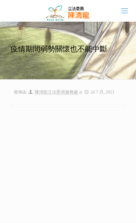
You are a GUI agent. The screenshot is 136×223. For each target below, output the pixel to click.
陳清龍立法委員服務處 (56, 92)
